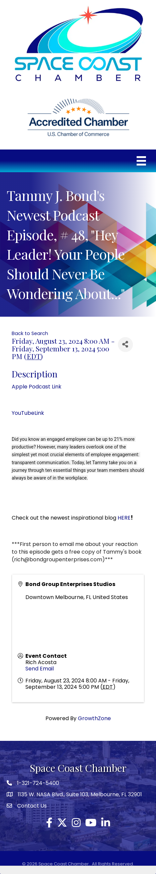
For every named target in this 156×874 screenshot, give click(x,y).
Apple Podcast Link (36, 386)
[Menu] (141, 161)
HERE (124, 518)
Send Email (39, 668)
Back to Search (30, 333)
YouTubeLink (28, 413)
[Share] (125, 344)
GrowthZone (94, 718)
